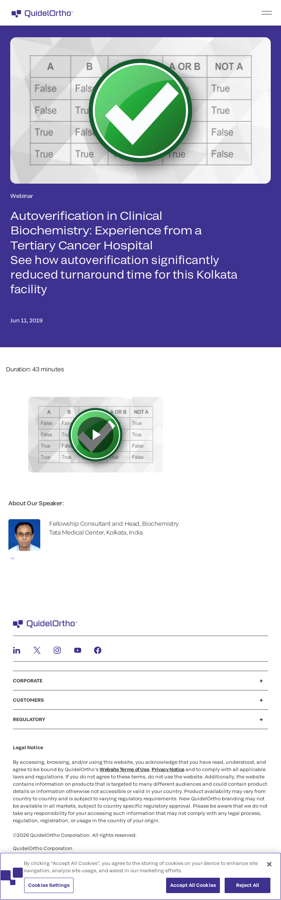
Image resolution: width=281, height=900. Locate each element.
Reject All (247, 885)
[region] (140, 876)
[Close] (269, 864)
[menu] (185, 12)
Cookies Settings (49, 885)
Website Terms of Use (124, 769)
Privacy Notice (167, 769)
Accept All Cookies (193, 885)
